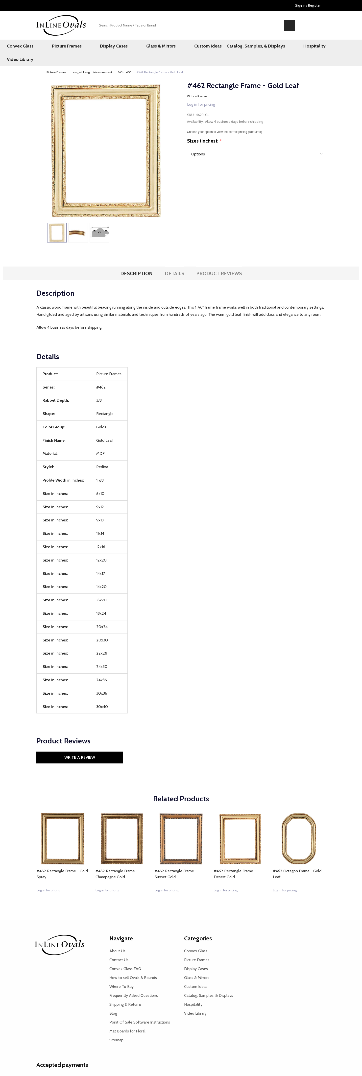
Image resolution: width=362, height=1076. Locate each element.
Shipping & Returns (125, 992)
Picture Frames (79, 46)
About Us (117, 938)
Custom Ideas (188, 46)
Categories (198, 926)
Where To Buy (121, 974)
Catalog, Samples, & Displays (238, 46)
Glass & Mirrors (152, 46)
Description (136, 262)
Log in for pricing (201, 92)
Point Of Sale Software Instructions (139, 1010)
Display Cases (116, 46)
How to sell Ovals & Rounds (133, 965)
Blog (113, 1001)
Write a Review (197, 84)
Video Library (318, 46)
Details (174, 262)
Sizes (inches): (204, 129)
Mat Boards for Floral (127, 1019)
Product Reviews (219, 262)
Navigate (121, 926)
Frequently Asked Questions (133, 983)
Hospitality (287, 46)
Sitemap (116, 1028)
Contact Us (118, 947)
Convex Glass (43, 46)
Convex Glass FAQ (125, 956)
